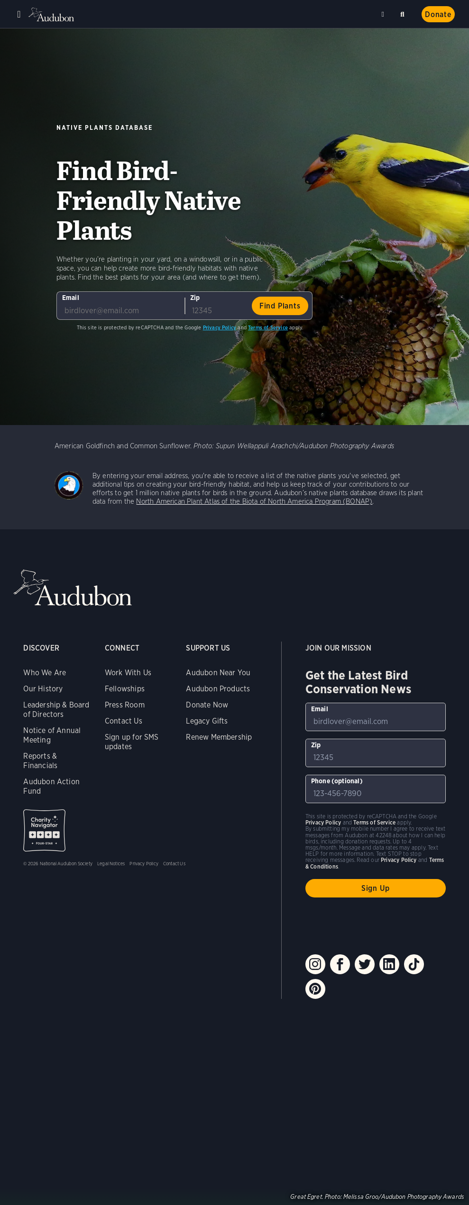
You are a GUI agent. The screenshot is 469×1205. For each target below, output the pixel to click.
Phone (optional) (337, 781)
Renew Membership (219, 737)
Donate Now (207, 704)
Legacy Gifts (207, 720)
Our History (43, 688)
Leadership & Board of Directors (56, 709)
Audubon (52, 14)
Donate (438, 14)
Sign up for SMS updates (132, 742)
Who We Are (44, 672)
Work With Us (128, 672)
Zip (195, 297)
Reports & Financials (40, 761)
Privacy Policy (220, 327)
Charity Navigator (44, 830)
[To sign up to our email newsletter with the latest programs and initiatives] (120, 305)
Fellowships (125, 688)
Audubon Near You (218, 672)
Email (70, 297)
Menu (19, 14)
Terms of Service (268, 327)
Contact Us (123, 720)
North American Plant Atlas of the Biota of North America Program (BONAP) (254, 501)
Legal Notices (111, 863)
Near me (384, 14)
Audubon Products (218, 688)
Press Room (125, 704)
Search (404, 12)
